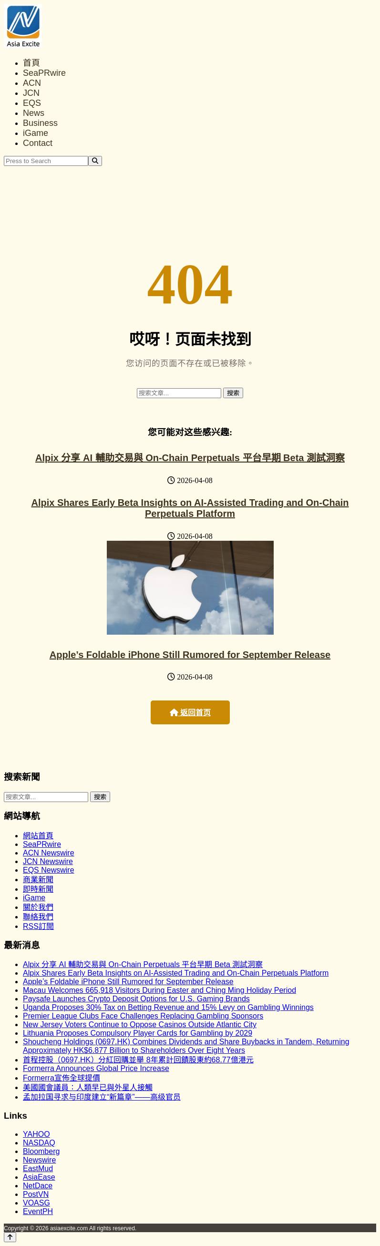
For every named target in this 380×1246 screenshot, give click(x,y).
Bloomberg (41, 1151)
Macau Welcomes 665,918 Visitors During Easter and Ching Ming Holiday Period (159, 990)
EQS (32, 103)
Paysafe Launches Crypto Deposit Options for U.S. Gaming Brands (136, 999)
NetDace (37, 1186)
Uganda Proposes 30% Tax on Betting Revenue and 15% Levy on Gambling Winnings (168, 1007)
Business (40, 123)
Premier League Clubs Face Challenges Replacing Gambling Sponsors (143, 1016)
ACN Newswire (48, 853)
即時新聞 (38, 889)
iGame (35, 133)
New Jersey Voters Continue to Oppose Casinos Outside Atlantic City (140, 1024)
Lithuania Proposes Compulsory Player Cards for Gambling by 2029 (137, 1033)
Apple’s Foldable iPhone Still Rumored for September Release (190, 654)
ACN (32, 83)
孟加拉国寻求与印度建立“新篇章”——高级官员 (102, 1097)
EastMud (38, 1168)
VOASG (36, 1203)
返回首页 (190, 713)
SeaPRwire (44, 73)
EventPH (38, 1211)
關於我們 (38, 907)
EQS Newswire (48, 870)
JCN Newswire (48, 861)
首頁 (31, 63)
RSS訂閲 (38, 926)
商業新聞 (38, 879)
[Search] (95, 161)
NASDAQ (39, 1143)
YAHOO (36, 1134)
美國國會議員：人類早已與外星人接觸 (88, 1087)
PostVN (36, 1194)
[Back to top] (10, 1237)
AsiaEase (39, 1177)
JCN (31, 93)
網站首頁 (38, 836)
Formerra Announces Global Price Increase (96, 1068)
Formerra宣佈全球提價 (61, 1078)
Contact (37, 143)
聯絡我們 (38, 917)
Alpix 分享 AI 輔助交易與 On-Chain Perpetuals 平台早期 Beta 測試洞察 (190, 458)
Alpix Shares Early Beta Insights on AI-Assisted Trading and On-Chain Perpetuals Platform (190, 508)
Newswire (39, 1160)
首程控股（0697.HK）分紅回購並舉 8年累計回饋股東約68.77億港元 (138, 1060)
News (33, 113)
